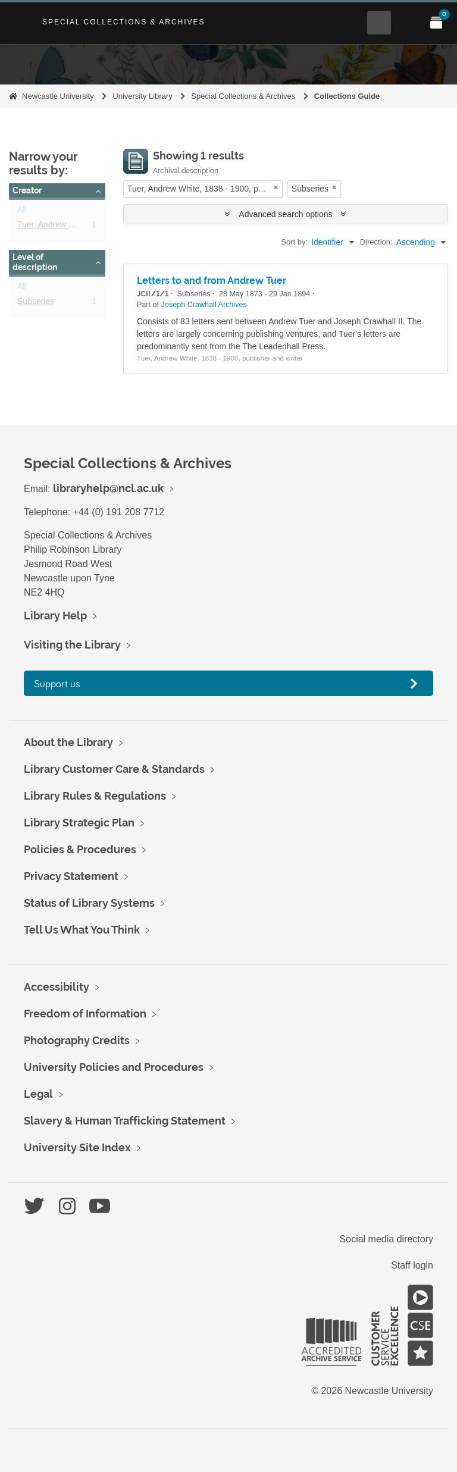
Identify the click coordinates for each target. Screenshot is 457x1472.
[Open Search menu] (379, 23)
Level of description (34, 262)
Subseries (35, 303)
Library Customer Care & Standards (114, 769)
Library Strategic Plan (79, 822)
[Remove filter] (276, 187)
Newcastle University (58, 96)
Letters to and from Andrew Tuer (211, 280)
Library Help (55, 615)
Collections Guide (347, 96)
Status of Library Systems (89, 903)
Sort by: (294, 241)
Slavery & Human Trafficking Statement (125, 1120)
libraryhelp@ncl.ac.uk (108, 488)
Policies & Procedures (80, 849)
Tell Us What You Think (82, 929)
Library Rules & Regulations (95, 796)
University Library (142, 96)
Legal (38, 1094)
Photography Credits (77, 1040)
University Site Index (77, 1147)
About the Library (68, 742)
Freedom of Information (85, 1013)
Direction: (376, 241)
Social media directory (386, 1239)
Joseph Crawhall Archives (204, 304)
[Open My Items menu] (436, 23)
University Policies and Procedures (114, 1067)
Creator (27, 190)
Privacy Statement (71, 876)
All (22, 212)
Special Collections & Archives (123, 22)
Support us (57, 683)
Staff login (412, 1265)
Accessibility (56, 987)
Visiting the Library (72, 644)
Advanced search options (285, 214)
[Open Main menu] (408, 23)
